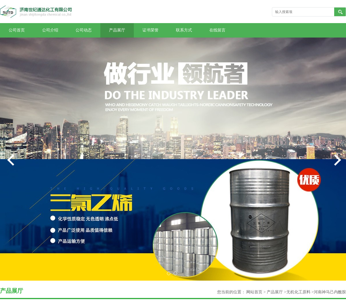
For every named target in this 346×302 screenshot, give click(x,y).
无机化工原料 (298, 292)
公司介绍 (50, 30)
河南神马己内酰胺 (330, 292)
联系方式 (184, 30)
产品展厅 (117, 30)
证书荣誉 (150, 30)
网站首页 (254, 292)
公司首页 (17, 30)
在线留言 (217, 30)
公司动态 (84, 30)
